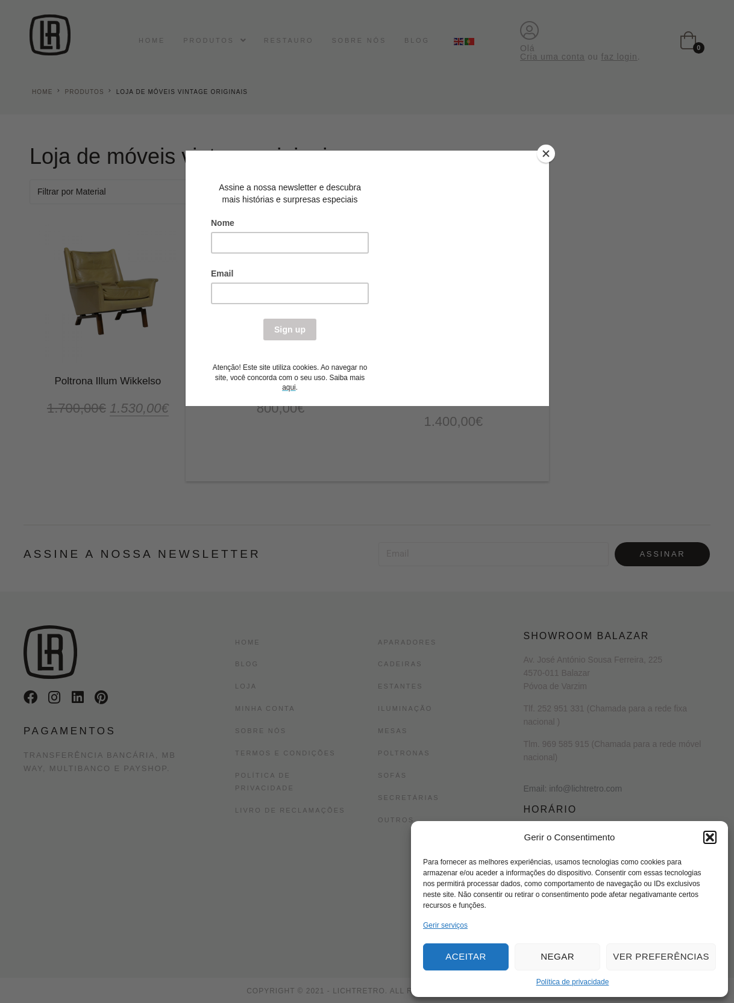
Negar (557, 956)
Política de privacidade (572, 982)
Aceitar (465, 956)
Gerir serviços (445, 925)
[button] (710, 837)
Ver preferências (661, 956)
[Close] (546, 154)
